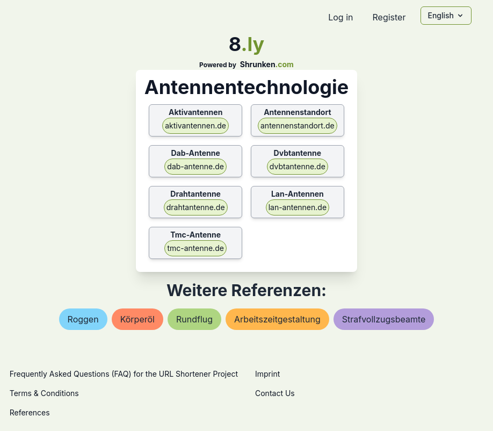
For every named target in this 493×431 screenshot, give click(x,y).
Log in (340, 17)
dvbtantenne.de (297, 166)
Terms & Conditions (44, 393)
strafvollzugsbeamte (384, 319)
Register (388, 17)
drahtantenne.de (195, 207)
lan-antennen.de (298, 207)
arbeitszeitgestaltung (277, 319)
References (30, 412)
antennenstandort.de (297, 125)
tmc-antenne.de (195, 248)
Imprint (267, 373)
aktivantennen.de (195, 125)
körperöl (137, 319)
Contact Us (275, 393)
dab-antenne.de (195, 166)
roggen (83, 319)
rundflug (194, 319)
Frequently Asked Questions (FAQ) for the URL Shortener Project (124, 373)
